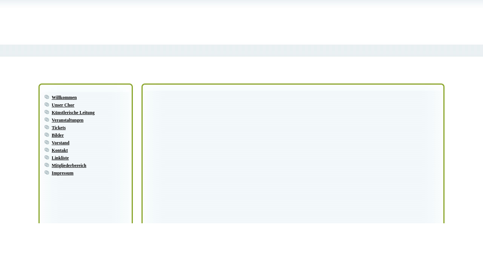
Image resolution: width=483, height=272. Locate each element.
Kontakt (60, 150)
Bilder (58, 135)
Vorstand (60, 142)
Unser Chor (63, 105)
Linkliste (60, 158)
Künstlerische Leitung (73, 112)
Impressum (63, 173)
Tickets (59, 127)
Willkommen (64, 97)
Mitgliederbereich (69, 165)
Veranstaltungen (67, 120)
